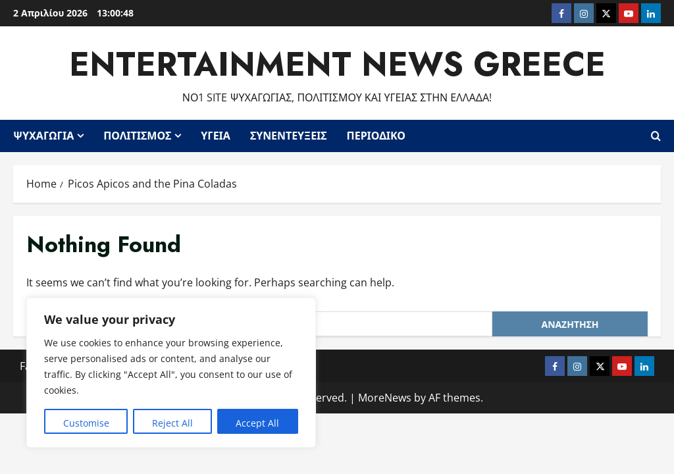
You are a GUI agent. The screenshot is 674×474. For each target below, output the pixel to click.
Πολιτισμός (137, 136)
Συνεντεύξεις (288, 136)
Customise (86, 423)
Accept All (257, 423)
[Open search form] (656, 136)
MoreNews (384, 397)
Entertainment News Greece (337, 64)
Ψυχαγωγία (43, 136)
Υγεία (215, 136)
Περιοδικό (376, 136)
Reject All (172, 423)
